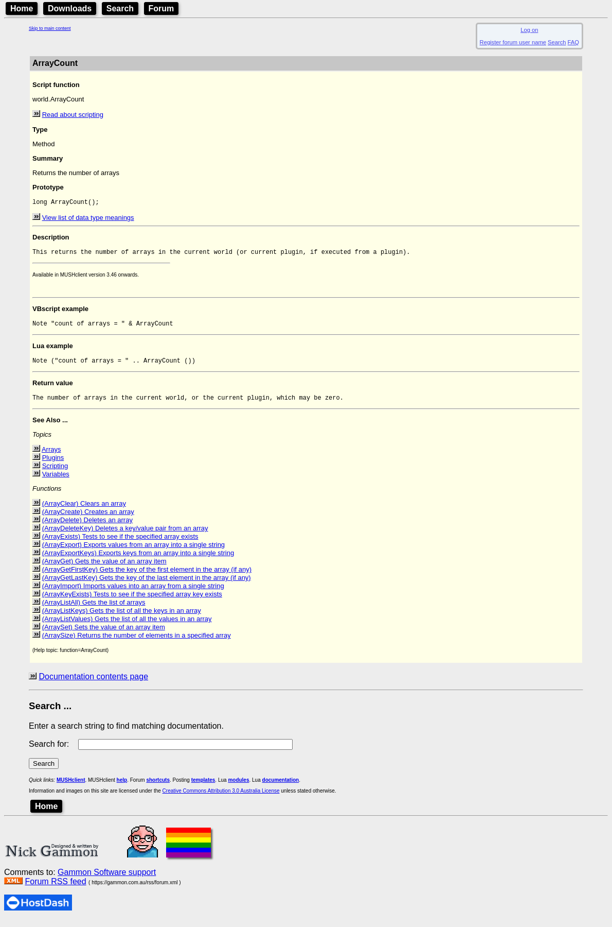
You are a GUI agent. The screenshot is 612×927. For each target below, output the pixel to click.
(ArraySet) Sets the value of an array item (103, 633)
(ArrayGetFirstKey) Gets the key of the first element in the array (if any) (146, 575)
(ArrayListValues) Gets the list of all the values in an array (127, 625)
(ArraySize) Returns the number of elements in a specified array (136, 641)
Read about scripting (72, 114)
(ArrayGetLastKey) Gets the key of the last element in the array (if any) (146, 584)
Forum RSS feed (55, 887)
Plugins (53, 464)
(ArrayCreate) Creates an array (88, 518)
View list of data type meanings (88, 218)
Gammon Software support (107, 878)
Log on (529, 30)
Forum (161, 8)
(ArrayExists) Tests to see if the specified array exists (120, 542)
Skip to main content (50, 28)
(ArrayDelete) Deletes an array (87, 526)
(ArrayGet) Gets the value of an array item (104, 567)
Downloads (70, 8)
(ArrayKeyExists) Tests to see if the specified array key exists (132, 600)
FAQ (573, 42)
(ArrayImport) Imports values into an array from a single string (133, 592)
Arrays (51, 455)
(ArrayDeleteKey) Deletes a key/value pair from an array (125, 534)
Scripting (55, 472)
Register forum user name (513, 42)
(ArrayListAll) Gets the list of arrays (94, 608)
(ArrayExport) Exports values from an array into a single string (133, 551)
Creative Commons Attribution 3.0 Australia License (221, 797)
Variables (55, 480)
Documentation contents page (93, 682)
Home (21, 8)
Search (120, 8)
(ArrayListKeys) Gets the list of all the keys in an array (121, 617)
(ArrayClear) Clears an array (84, 509)
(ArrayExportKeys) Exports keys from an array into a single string (138, 559)
